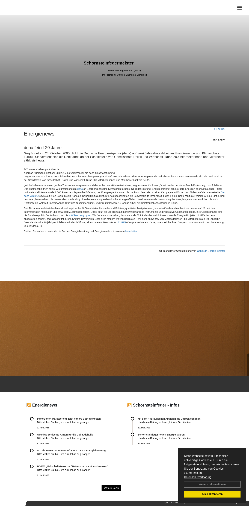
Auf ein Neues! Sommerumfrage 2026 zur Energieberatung (71, 450)
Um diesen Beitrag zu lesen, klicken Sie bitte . (165, 422)
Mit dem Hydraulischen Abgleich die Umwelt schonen (169, 418)
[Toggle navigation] (239, 10)
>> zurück (219, 129)
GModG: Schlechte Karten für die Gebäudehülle (65, 434)
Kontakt (175, 502)
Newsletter (131, 231)
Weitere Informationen (212, 484)
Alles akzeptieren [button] (212, 494)
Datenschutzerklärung (198, 477)
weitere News (111, 488)
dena (80, 188)
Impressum (195, 472)
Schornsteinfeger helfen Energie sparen (161, 434)
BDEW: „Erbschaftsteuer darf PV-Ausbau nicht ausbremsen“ (72, 466)
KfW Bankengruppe (79, 215)
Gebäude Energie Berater (211, 250)
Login (165, 502)
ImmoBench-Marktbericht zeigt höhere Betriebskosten (69, 418)
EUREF (122, 222)
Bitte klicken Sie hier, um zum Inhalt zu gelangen (63, 422)
